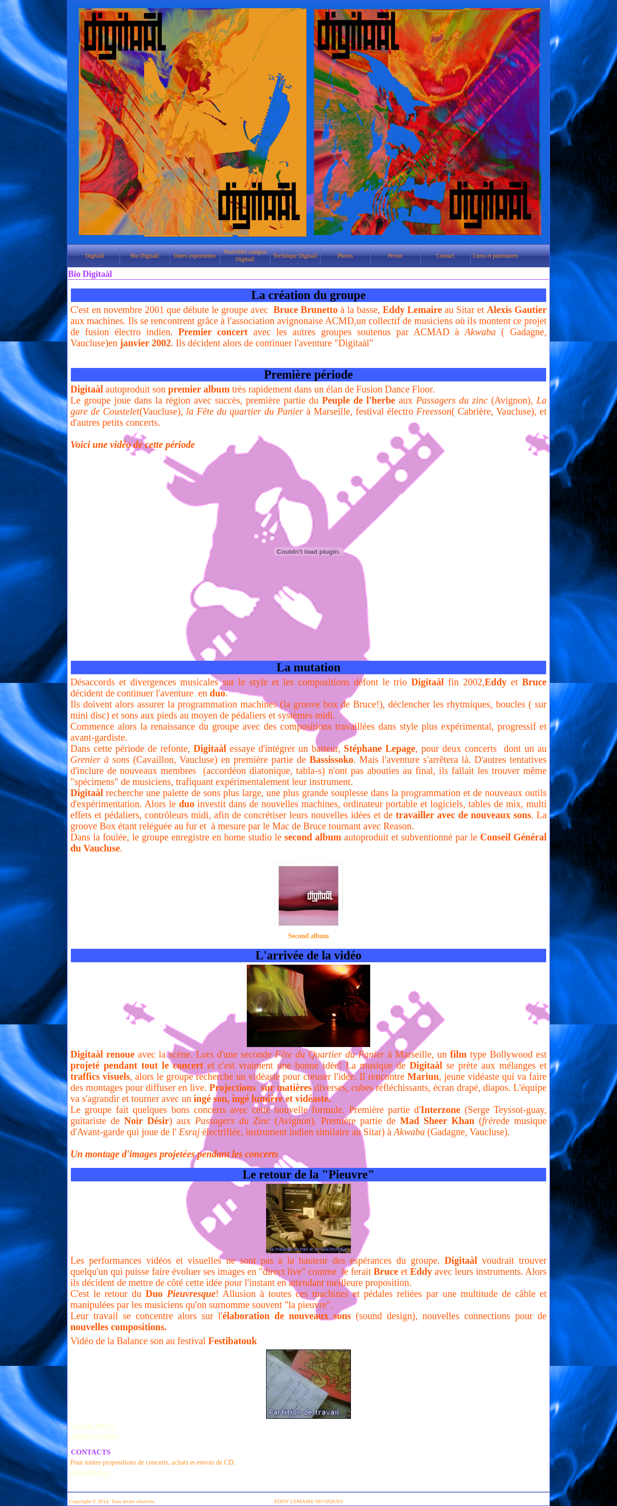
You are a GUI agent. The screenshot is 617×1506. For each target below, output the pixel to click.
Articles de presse (94, 1436)
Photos (345, 255)
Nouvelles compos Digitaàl (245, 255)
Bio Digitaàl (145, 255)
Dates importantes (195, 255)
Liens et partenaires (495, 255)
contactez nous (90, 1472)
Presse (395, 255)
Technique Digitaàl (295, 255)
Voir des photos (92, 1425)
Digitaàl (94, 255)
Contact (445, 255)
